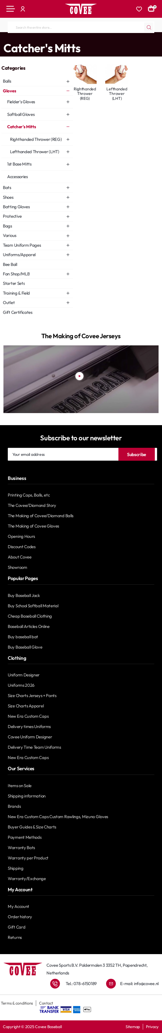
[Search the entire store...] (148, 27)
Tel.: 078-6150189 (81, 983)
